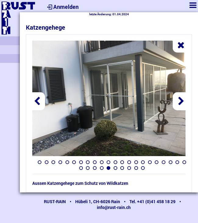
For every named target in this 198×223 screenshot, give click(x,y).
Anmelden (62, 6)
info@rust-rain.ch (114, 207)
